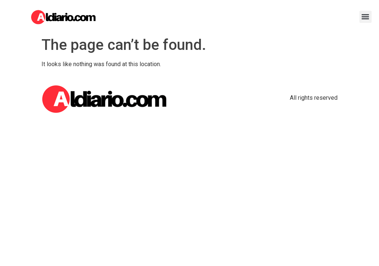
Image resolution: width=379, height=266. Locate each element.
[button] (365, 17)
